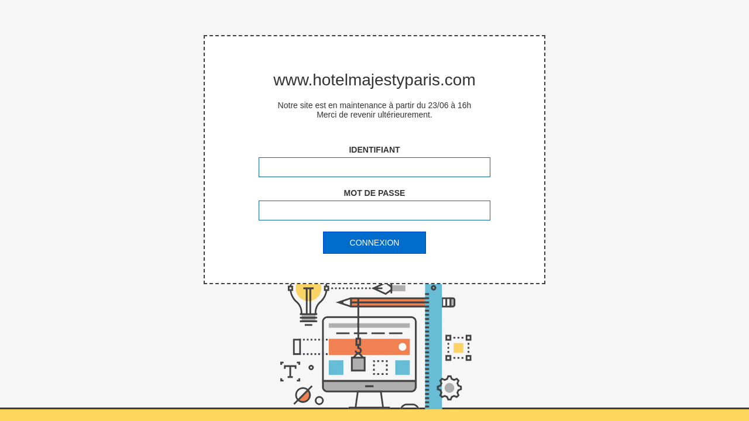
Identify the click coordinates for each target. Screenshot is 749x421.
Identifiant (374, 149)
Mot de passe (375, 193)
